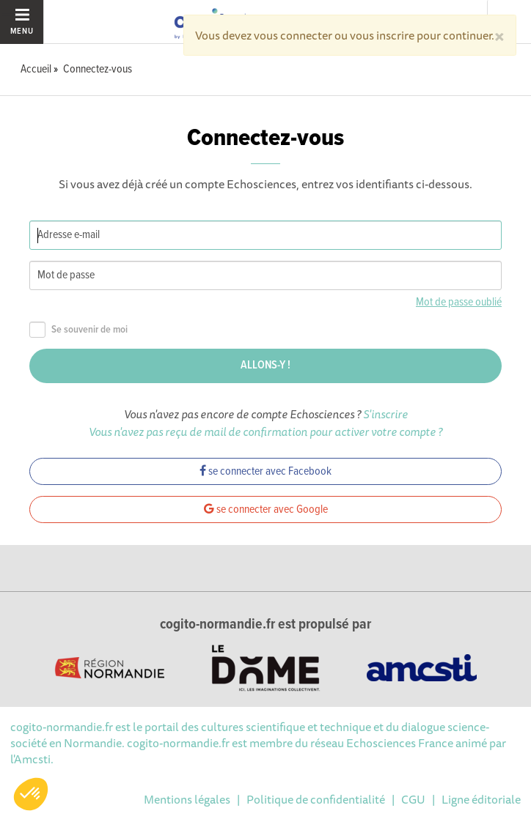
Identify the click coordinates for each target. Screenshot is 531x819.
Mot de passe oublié (459, 302)
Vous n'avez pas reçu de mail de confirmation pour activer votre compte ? (265, 431)
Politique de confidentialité (315, 799)
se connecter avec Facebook (265, 471)
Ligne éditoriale (481, 799)
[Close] (499, 35)
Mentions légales (187, 799)
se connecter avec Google (266, 509)
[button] (30, 794)
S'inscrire (385, 413)
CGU (413, 799)
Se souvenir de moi (78, 330)
